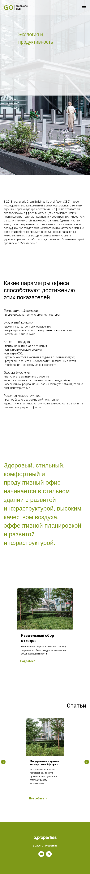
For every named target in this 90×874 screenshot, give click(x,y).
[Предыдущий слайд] (3, 627)
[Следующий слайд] (86, 627)
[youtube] (41, 855)
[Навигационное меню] (84, 7)
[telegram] (49, 855)
